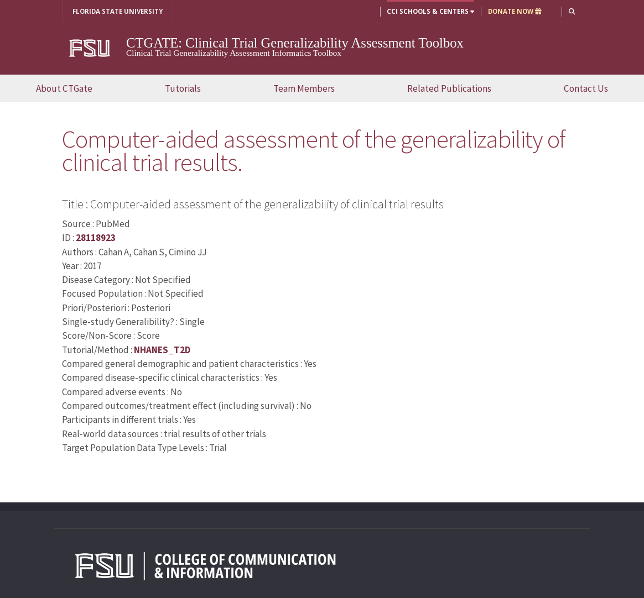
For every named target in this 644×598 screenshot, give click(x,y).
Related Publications (449, 88)
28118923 (96, 238)
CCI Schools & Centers (430, 11)
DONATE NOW (515, 11)
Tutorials (183, 88)
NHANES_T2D (162, 350)
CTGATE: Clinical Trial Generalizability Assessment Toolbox (295, 42)
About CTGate (64, 88)
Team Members (304, 88)
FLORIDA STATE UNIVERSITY (117, 11)
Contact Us (586, 88)
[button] (572, 11)
